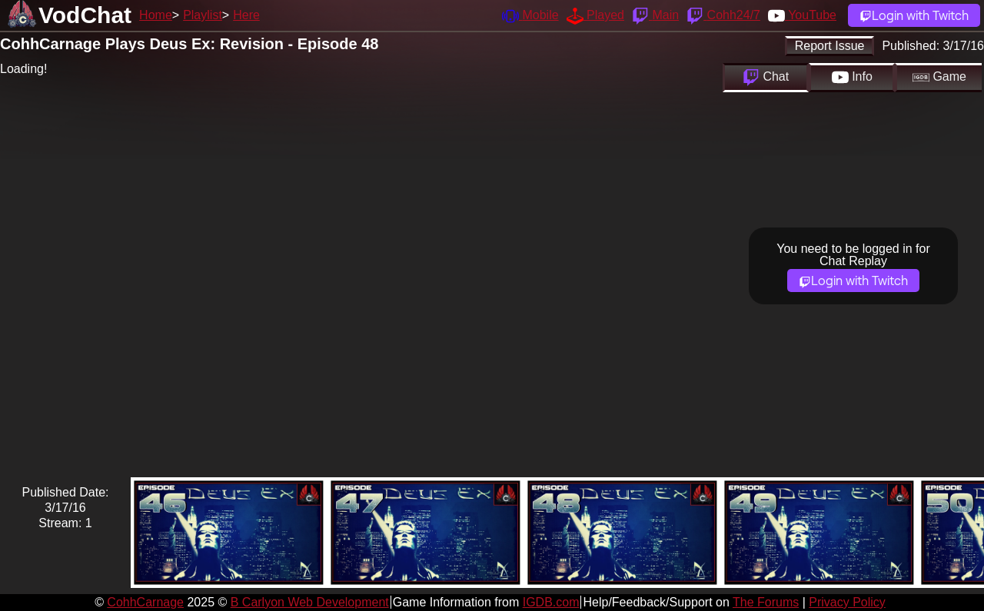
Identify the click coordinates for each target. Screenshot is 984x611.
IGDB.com (551, 602)
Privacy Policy (847, 602)
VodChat (84, 15)
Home (155, 15)
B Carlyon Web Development (310, 602)
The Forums (766, 602)
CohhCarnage (145, 602)
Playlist (202, 15)
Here (246, 15)
